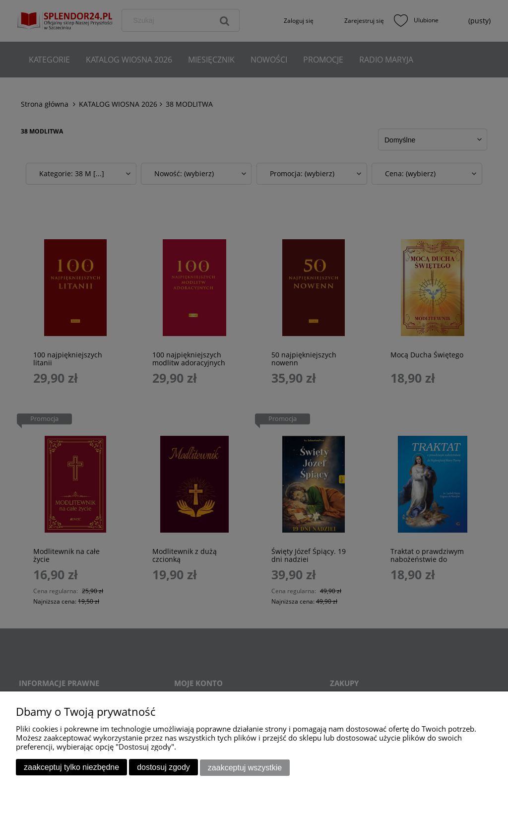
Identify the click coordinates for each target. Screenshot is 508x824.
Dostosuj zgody (163, 767)
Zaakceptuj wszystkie (245, 767)
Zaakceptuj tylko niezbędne (71, 767)
